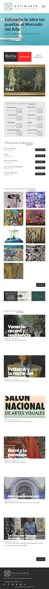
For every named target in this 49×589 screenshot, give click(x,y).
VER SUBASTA (19, 110)
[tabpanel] (24, 29)
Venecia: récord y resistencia (15, 347)
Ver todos (41, 284)
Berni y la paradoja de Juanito (16, 469)
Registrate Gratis (13, 39)
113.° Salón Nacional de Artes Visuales (19, 428)
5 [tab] (28, 47)
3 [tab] (24, 47)
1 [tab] (20, 47)
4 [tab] (26, 47)
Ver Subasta (40, 149)
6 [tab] (30, 97)
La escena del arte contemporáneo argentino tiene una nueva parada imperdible (24, 551)
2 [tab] (22, 47)
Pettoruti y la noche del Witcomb (17, 387)
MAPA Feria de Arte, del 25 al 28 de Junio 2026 (22, 509)
